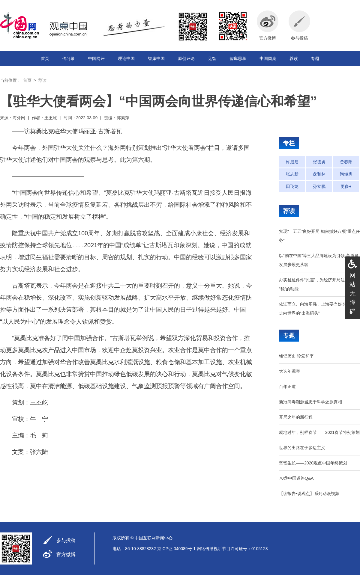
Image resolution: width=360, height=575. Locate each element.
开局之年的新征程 (296, 417)
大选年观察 (289, 371)
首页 (45, 58)
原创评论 (186, 58)
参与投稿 (66, 540)
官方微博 (66, 554)
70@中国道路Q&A (296, 478)
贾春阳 (346, 161)
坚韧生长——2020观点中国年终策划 (313, 463)
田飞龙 (292, 186)
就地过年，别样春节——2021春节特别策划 (319, 432)
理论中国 (126, 58)
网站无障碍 (353, 293)
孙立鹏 (319, 186)
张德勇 (319, 161)
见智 (212, 58)
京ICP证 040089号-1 (176, 548)
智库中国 (156, 58)
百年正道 (287, 386)
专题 (315, 58)
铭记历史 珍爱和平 (296, 356)
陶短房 (346, 174)
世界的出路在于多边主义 (302, 447)
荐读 (294, 58)
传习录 (68, 58)
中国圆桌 (268, 58)
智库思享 (238, 58)
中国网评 (96, 58)
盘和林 (319, 174)
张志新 (292, 174)
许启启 (292, 161)
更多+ (345, 186)
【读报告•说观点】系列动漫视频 (309, 493)
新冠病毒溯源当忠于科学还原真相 (310, 401)
